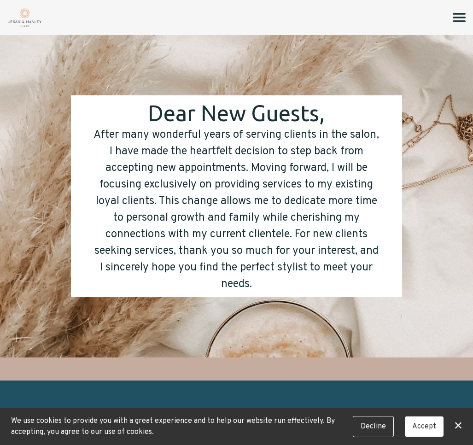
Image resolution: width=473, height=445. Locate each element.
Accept (424, 426)
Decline (373, 426)
